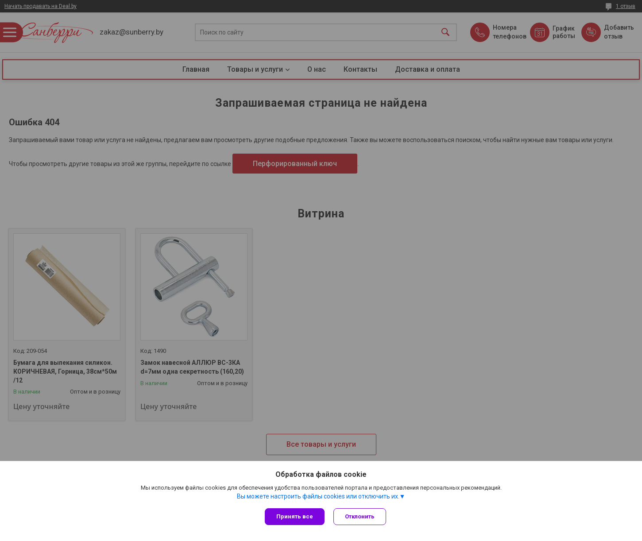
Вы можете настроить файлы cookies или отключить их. (318, 496)
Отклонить (360, 516)
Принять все (294, 516)
